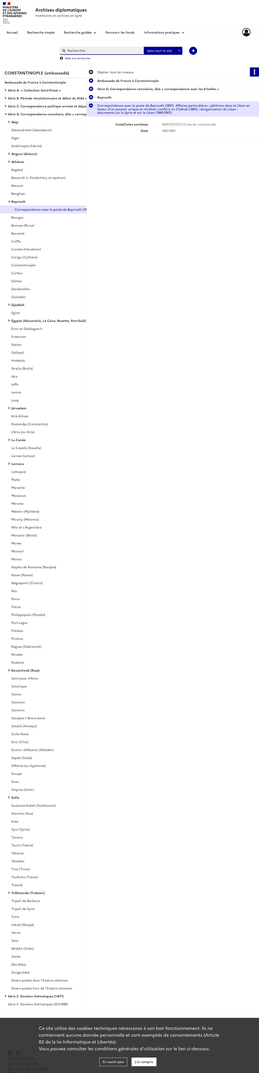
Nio (14, 590)
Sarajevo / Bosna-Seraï (28, 718)
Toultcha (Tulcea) (24, 877)
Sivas (15, 781)
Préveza (17, 630)
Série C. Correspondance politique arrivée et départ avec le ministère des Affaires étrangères (53, 106)
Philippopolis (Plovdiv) (28, 614)
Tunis (15, 916)
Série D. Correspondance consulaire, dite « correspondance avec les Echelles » (53, 114)
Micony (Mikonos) (25, 519)
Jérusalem (18, 408)
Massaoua (18, 495)
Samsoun (18, 702)
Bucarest (17, 233)
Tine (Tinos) (20, 869)
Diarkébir (18, 296)
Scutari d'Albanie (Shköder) (32, 749)
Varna (15, 932)
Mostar (16, 559)
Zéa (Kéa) (18, 964)
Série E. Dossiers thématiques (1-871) (36, 996)
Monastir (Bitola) (24, 535)
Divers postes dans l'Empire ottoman (39, 980)
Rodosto (17, 662)
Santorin (18, 710)
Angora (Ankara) (24, 153)
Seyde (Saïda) (21, 757)
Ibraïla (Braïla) (22, 368)
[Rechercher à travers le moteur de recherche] (104, 50)
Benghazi (18, 193)
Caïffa (16, 241)
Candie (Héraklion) (26, 249)
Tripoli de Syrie (23, 908)
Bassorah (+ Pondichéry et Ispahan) (38, 177)
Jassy (15, 400)
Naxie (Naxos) (22, 575)
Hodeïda (18, 360)
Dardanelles (20, 289)
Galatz (16, 344)
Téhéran (17, 853)
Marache (18, 487)
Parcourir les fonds (119, 32)
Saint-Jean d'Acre (24, 678)
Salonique (19, 686)
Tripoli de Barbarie (25, 900)
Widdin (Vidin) (22, 948)
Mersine (17, 503)
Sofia (15, 797)
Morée (16, 543)
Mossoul (17, 551)
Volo (14, 940)
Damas (16, 281)
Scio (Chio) (19, 741)
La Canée (18, 440)
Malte (15, 479)
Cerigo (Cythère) (24, 257)
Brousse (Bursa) (22, 225)
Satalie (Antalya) (24, 726)
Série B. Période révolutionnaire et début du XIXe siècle (51, 98)
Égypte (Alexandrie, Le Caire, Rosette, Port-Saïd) (48, 320)
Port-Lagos (19, 622)
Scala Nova (20, 734)
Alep (14, 122)
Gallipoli (17, 352)
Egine (15, 312)
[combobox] (163, 51)
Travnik (17, 885)
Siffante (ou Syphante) (28, 765)
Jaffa (14, 384)
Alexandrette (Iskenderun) (31, 130)
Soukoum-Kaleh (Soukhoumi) (33, 805)
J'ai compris (144, 1061)
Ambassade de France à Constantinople (35, 82)
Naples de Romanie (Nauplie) (33, 567)
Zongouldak (20, 972)
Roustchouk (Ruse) (25, 670)
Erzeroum (18, 336)
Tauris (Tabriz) (22, 845)
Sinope (16, 773)
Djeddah (17, 304)
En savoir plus (113, 1061)
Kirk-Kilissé (19, 416)
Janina (16, 392)
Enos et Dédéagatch (26, 328)
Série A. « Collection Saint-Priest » (34, 90)
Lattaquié (18, 471)
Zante (15, 956)
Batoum (17, 185)
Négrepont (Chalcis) (27, 583)
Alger (15, 138)
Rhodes (17, 654)
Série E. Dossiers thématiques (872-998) (38, 1004)
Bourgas (17, 217)
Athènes (17, 161)
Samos (16, 694)
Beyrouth (18, 201)
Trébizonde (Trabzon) (28, 892)
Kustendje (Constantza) (29, 424)
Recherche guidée (78, 32)
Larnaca (17, 463)
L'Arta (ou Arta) (23, 432)
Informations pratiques (162, 32)
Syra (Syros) (20, 829)
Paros (15, 598)
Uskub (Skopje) (22, 924)
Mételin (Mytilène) (25, 511)
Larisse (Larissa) (23, 455)
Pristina (17, 638)
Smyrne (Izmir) (22, 789)
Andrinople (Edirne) (26, 145)
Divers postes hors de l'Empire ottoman (41, 988)
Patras (16, 606)
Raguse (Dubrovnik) (26, 646)
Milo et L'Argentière (26, 527)
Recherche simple (41, 32)
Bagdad (17, 169)
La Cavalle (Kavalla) (26, 447)
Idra (14, 376)
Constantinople (23, 265)
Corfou (16, 273)
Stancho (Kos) (22, 813)
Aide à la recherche (77, 58)
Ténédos (17, 861)
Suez (14, 821)
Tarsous (17, 837)
